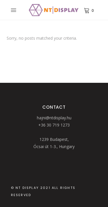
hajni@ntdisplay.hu (54, 117)
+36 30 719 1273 (54, 125)
